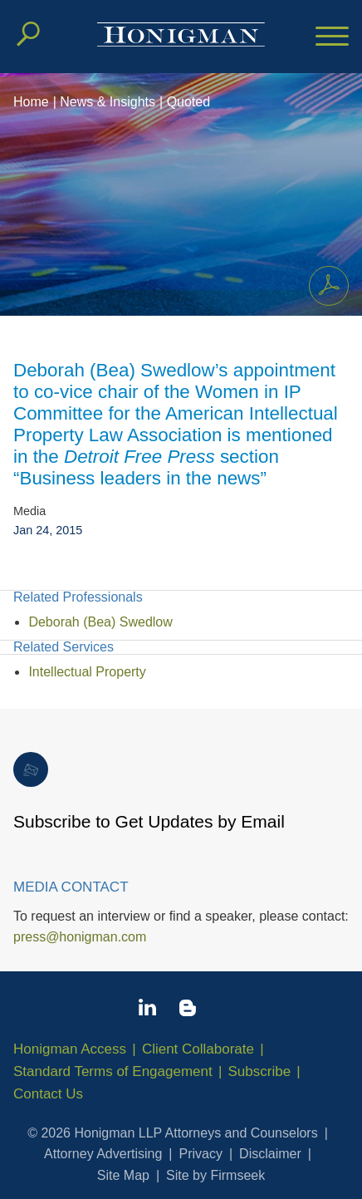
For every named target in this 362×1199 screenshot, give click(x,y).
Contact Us (48, 1094)
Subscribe (259, 1071)
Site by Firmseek (215, 1175)
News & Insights (107, 102)
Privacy (201, 1154)
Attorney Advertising (103, 1154)
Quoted (188, 102)
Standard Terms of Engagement (113, 1071)
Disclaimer (270, 1154)
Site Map (123, 1175)
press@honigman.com (79, 937)
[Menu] (332, 37)
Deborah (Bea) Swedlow (100, 622)
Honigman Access (69, 1049)
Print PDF (324, 282)
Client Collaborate (198, 1049)
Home (31, 102)
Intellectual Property (86, 672)
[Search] (28, 34)
